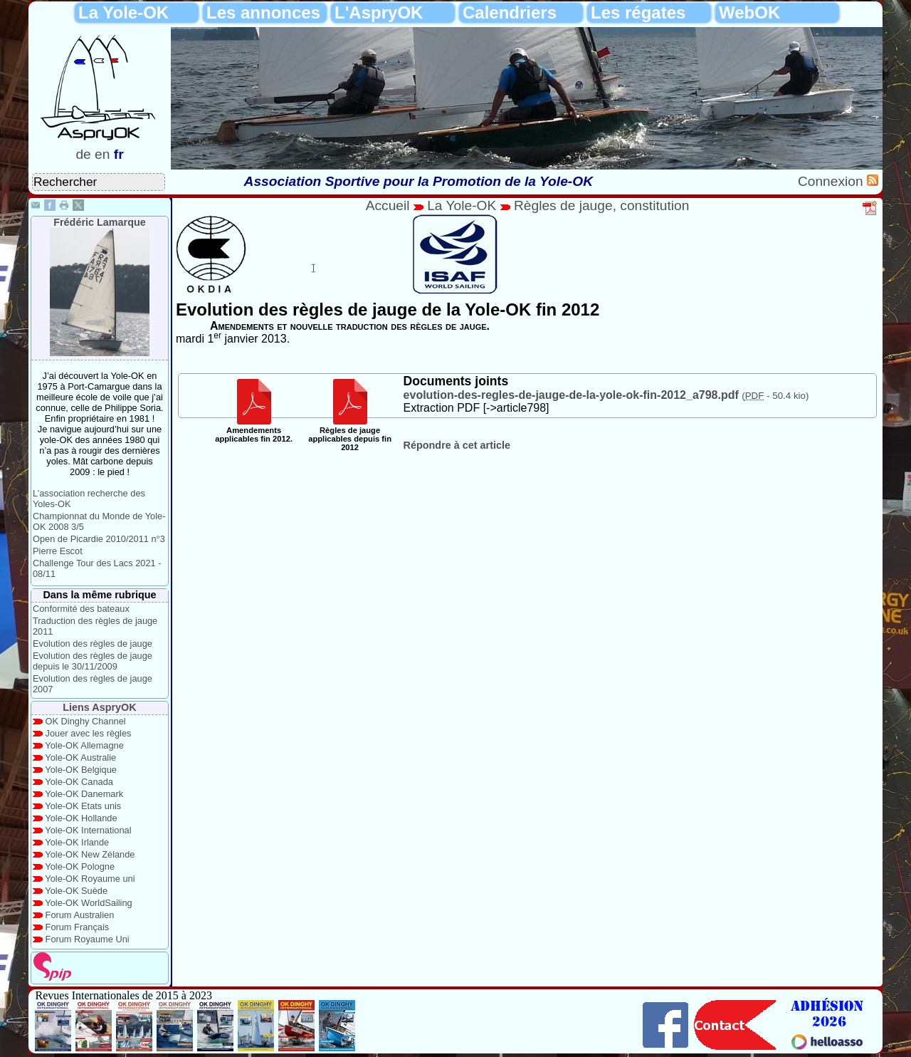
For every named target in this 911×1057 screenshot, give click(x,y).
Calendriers (510, 12)
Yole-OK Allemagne (84, 745)
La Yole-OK (123, 12)
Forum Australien (80, 915)
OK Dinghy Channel (86, 721)
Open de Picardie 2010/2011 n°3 (99, 538)
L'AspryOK (379, 12)
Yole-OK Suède (76, 890)
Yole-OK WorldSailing (88, 902)
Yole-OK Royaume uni (90, 878)
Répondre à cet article (457, 445)
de (82, 154)
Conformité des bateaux (81, 608)
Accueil (388, 205)
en (102, 154)
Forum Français (78, 927)
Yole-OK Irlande (77, 842)
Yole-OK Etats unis (83, 806)
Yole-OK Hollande (81, 818)
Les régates (638, 12)
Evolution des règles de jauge (92, 643)
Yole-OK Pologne (80, 866)
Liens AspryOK (99, 707)
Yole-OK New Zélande (90, 854)
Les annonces (263, 12)
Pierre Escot (58, 551)
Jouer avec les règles (89, 733)
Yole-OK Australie (80, 757)
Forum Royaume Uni (88, 939)
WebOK (749, 12)
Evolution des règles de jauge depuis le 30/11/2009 (92, 661)
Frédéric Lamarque (99, 222)
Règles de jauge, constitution (601, 205)
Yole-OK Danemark (84, 793)
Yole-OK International (88, 830)
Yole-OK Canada (79, 781)
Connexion (832, 181)
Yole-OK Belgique (81, 769)
